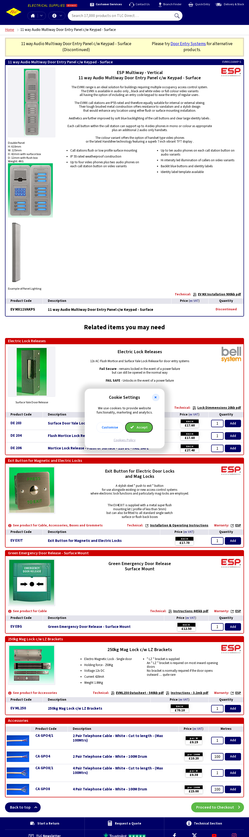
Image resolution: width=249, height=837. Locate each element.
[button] (156, 397)
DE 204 (16, 435)
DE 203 (16, 423)
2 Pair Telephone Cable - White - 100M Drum (110, 756)
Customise (110, 427)
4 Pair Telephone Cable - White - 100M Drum (110, 789)
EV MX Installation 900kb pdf (217, 294)
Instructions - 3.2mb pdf (187, 693)
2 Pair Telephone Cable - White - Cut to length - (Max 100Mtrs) (118, 738)
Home (33, 15)
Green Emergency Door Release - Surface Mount (89, 627)
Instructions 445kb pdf (188, 611)
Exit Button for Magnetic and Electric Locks (85, 541)
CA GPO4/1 (44, 735)
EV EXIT (16, 540)
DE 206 (16, 448)
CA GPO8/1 (44, 768)
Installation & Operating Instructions (176, 525)
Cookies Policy (125, 439)
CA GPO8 (42, 789)
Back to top (25, 807)
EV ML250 (18, 708)
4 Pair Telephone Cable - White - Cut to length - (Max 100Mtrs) (118, 770)
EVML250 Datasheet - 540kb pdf (137, 693)
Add (233, 423)
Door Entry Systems (188, 44)
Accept (139, 427)
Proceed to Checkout (220, 807)
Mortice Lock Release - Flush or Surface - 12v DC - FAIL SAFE (98, 448)
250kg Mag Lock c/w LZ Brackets (75, 708)
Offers (61, 15)
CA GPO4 (42, 756)
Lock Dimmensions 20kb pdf (216, 408)
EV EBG (16, 626)
